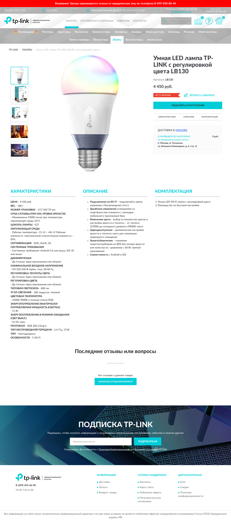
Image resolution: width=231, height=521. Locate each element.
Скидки (184, 487)
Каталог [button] (71, 21)
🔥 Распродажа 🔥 (26, 32)
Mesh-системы (207, 32)
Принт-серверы (79, 39)
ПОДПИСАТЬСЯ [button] (147, 441)
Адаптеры (64, 32)
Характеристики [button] (167, 117)
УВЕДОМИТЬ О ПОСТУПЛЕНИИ (187, 105)
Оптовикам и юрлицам (97, 21)
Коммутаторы (101, 32)
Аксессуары (154, 39)
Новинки (123, 21)
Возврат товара (108, 492)
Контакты (140, 21)
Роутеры (47, 32)
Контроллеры (134, 39)
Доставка (104, 482)
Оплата (103, 487)
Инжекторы (100, 39)
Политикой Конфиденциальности (115, 449)
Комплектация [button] (210, 117)
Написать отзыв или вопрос (115, 382)
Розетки (189, 32)
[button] (181, 12)
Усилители (81, 32)
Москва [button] (181, 130)
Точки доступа (155, 32)
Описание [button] (188, 117)
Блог (183, 482)
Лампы (117, 39)
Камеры (136, 32)
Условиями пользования (147, 449)
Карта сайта (147, 487)
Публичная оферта (150, 492)
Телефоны (121, 32)
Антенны (174, 32)
